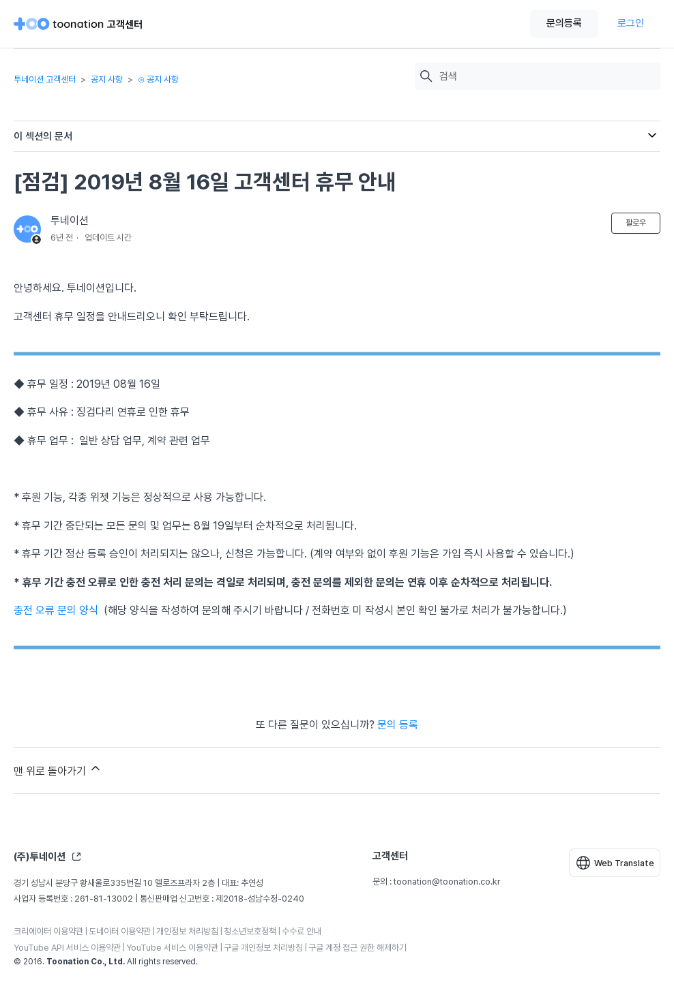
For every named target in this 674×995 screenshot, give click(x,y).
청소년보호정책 (250, 931)
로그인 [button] (630, 23)
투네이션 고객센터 (45, 79)
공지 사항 (107, 79)
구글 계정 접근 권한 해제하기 (357, 948)
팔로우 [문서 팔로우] (636, 223)
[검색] (546, 76)
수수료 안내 (301, 931)
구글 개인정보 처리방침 (263, 948)
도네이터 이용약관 (120, 931)
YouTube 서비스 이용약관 (172, 948)
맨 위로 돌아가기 (58, 769)
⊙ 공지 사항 (158, 79)
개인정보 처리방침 (187, 931)
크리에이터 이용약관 (48, 931)
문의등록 (564, 23)
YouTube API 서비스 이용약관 (67, 948)
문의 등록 (397, 724)
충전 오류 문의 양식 (56, 610)
